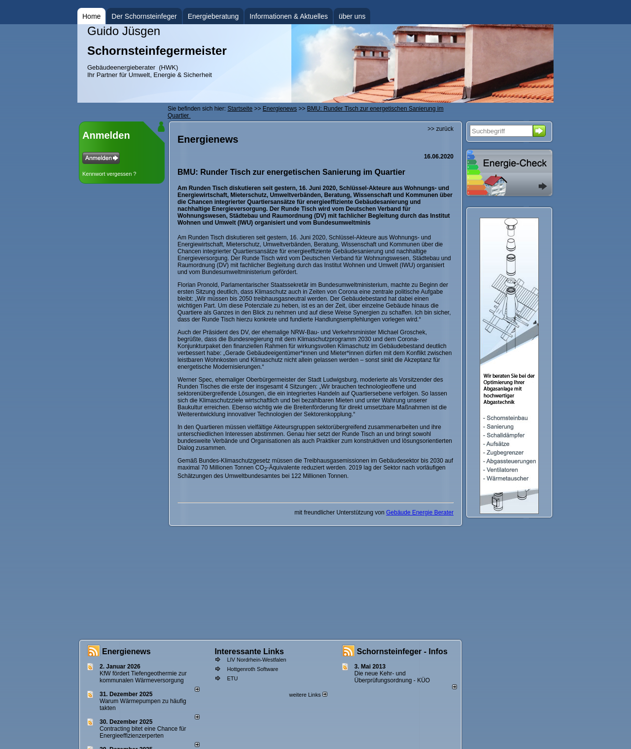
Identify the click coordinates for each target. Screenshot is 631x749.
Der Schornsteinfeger (143, 16)
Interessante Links (249, 651)
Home (91, 16)
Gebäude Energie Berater (420, 512)
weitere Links (308, 695)
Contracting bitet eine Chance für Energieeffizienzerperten (143, 732)
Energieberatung (213, 16)
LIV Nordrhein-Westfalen (256, 660)
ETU (232, 678)
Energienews (126, 651)
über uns (352, 16)
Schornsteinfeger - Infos (402, 651)
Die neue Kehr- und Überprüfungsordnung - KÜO (392, 677)
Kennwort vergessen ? (109, 174)
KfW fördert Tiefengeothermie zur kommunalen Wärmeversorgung (143, 677)
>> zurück (440, 128)
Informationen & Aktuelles (288, 16)
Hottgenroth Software (252, 669)
